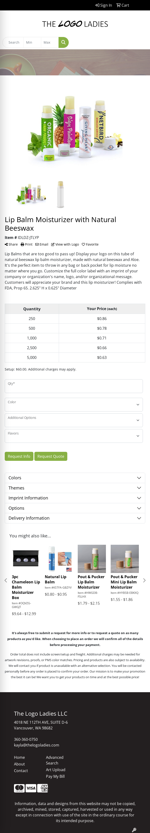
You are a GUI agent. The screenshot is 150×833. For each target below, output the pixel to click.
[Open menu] (140, 42)
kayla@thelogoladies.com (36, 745)
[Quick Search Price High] (50, 42)
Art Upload (55, 769)
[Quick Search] (13, 42)
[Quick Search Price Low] (32, 42)
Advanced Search (55, 760)
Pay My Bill (55, 776)
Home (19, 757)
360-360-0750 (26, 739)
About (19, 764)
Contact (21, 770)
